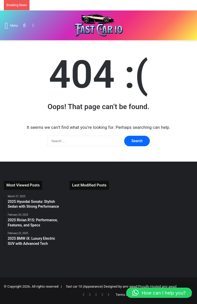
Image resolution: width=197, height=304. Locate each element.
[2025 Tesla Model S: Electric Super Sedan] (173, 206)
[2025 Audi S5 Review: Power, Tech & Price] (89, 255)
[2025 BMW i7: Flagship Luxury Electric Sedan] (131, 206)
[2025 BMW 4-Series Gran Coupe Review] (131, 255)
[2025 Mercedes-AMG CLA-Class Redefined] (173, 255)
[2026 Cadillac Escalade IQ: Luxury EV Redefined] (173, 230)
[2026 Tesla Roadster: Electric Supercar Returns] (89, 206)
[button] (159, 293)
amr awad (169, 286)
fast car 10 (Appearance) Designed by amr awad (101, 286)
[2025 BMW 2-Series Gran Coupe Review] (131, 230)
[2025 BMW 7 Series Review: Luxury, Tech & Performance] (89, 230)
